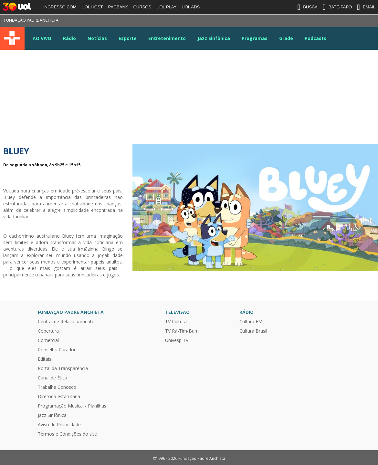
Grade (286, 38)
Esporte (128, 38)
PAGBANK (118, 7)
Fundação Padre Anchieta (31, 20)
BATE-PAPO (337, 7)
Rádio (69, 38)
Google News (348, 21)
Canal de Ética (52, 378)
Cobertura (48, 331)
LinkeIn (336, 21)
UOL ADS (191, 7)
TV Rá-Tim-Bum (182, 331)
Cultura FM (250, 321)
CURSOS (142, 7)
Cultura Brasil (253, 331)
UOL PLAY (166, 7)
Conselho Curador (57, 349)
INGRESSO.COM (60, 7)
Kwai (371, 21)
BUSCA (307, 7)
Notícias (97, 38)
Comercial (48, 340)
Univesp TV (176, 340)
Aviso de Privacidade (59, 424)
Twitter (302, 21)
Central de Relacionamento (66, 321)
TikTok (360, 21)
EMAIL (366, 7)
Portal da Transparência (63, 368)
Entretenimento (167, 38)
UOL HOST (92, 7)
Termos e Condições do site (67, 434)
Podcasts (315, 38)
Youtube (325, 21)
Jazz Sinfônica (213, 38)
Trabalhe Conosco (57, 387)
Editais (44, 359)
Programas (255, 38)
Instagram (313, 21)
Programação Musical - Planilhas (72, 406)
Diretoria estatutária (59, 396)
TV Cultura (12, 38)
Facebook (290, 21)
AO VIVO (42, 38)
